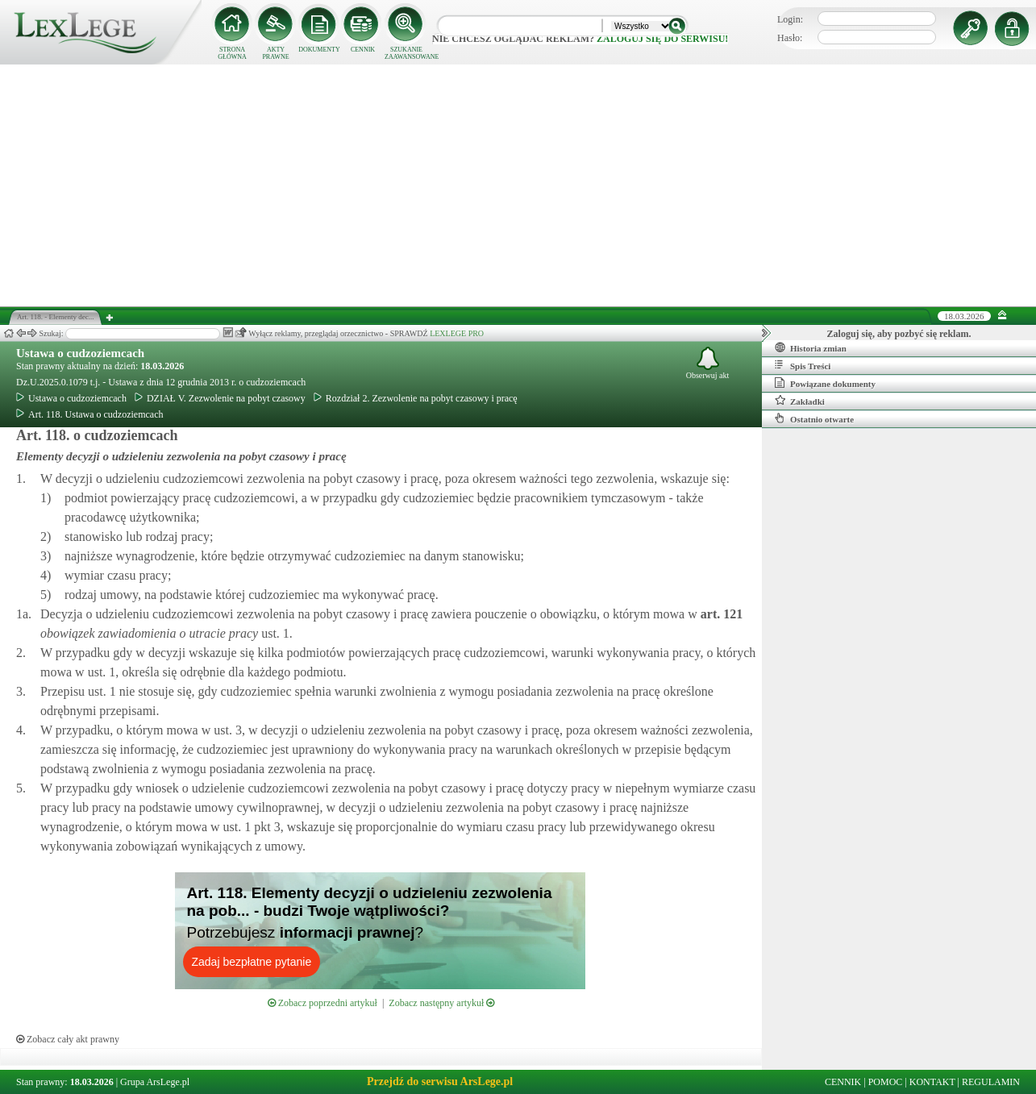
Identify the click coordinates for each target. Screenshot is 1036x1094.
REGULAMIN (991, 1082)
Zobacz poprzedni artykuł (322, 1003)
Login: (790, 19)
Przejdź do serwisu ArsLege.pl (440, 1081)
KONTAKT (932, 1082)
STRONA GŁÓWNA (232, 53)
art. (720, 614)
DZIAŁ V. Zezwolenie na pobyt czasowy (220, 398)
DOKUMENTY (319, 49)
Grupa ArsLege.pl (154, 1082)
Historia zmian (811, 347)
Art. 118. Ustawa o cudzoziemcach (90, 414)
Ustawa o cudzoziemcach (80, 353)
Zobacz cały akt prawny (67, 1039)
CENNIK (363, 49)
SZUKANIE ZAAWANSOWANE (406, 53)
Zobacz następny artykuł (441, 1003)
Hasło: (789, 38)
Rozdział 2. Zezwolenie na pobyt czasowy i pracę (416, 398)
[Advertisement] (518, 185)
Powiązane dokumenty (825, 383)
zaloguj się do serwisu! (662, 38)
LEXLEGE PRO (457, 333)
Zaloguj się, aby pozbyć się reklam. (899, 333)
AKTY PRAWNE (275, 53)
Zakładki (800, 400)
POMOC (885, 1082)
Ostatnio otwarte (814, 418)
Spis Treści (802, 365)
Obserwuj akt (708, 363)
